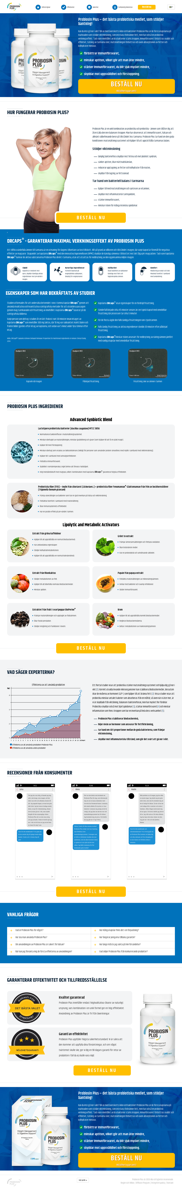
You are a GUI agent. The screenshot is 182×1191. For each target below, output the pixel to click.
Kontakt (170, 1183)
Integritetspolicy (158, 1183)
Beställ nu (146, 7)
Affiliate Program (143, 1183)
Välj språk (83, 1180)
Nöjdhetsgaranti (126, 86)
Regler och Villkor (127, 1183)
